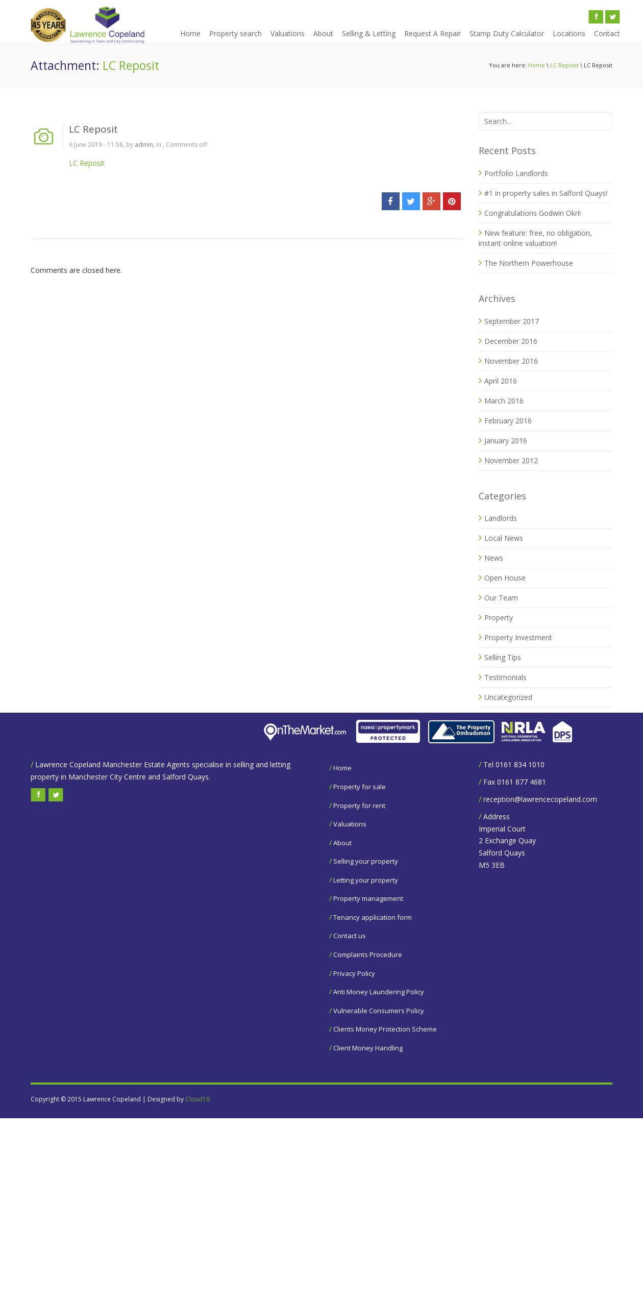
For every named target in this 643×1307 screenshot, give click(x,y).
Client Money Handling (368, 1047)
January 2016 (505, 440)
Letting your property (365, 880)
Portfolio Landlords (516, 173)
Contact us (349, 935)
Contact (607, 33)
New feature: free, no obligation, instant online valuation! (535, 238)
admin (144, 144)
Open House (505, 578)
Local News (503, 538)
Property (498, 617)
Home (190, 33)
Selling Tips (502, 657)
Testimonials (505, 677)
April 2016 (500, 381)
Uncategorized (508, 697)
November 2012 (511, 460)
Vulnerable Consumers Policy (378, 1010)
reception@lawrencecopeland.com (540, 799)
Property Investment (518, 637)
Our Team (501, 597)
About (323, 33)
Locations (569, 33)
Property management (368, 898)
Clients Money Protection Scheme (385, 1029)
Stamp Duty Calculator (506, 33)
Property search (235, 33)
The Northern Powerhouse (528, 263)
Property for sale (359, 786)
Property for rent (359, 805)
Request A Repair (432, 33)
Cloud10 (197, 1099)
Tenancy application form (372, 917)
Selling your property (365, 861)
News (493, 558)
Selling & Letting (368, 33)
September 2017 (511, 321)
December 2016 (510, 341)
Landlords (500, 518)
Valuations (287, 33)
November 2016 (511, 361)
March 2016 (504, 401)
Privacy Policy (354, 973)
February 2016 (508, 420)
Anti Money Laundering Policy (378, 991)
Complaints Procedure (367, 954)
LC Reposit (564, 65)
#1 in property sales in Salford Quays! (545, 193)
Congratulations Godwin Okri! (532, 213)
